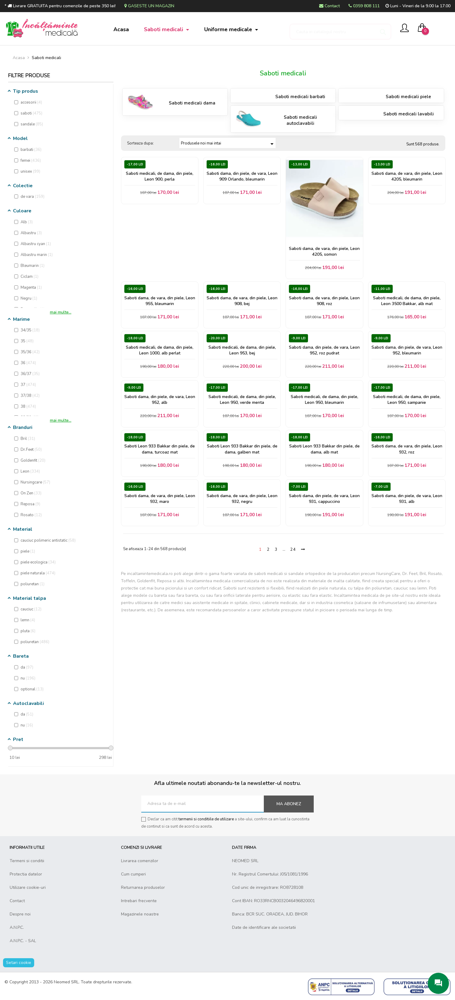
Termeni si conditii (27, 861)
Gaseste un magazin (149, 6)
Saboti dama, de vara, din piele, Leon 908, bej (242, 301)
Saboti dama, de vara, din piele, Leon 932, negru (242, 498)
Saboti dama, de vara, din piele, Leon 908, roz (324, 301)
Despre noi (20, 914)
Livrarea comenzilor (139, 861)
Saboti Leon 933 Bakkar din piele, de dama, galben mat (242, 449)
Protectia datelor (26, 874)
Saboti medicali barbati (300, 97)
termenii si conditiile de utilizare (206, 819)
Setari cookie (18, 962)
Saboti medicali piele (408, 97)
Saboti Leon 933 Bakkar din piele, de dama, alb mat (324, 449)
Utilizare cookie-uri (28, 887)
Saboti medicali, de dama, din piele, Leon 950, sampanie (406, 399)
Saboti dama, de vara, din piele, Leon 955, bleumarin (159, 301)
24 (293, 549)
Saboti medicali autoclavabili (300, 120)
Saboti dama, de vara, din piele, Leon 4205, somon (324, 251)
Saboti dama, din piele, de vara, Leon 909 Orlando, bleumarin (242, 176)
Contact (329, 6)
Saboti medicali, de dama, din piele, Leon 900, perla (159, 176)
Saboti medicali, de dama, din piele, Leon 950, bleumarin (324, 399)
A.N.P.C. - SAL (23, 941)
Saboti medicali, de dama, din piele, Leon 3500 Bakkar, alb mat (406, 301)
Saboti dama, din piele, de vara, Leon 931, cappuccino (324, 498)
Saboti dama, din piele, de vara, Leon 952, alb (159, 399)
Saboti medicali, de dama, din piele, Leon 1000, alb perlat (159, 350)
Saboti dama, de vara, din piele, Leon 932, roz (407, 449)
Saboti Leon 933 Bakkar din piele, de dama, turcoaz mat (159, 449)
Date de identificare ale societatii (264, 927)
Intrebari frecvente (139, 901)
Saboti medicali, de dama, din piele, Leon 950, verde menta (242, 399)
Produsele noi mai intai (228, 144)
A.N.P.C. (17, 927)
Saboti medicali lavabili (408, 114)
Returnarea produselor (143, 887)
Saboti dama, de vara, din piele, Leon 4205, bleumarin (407, 176)
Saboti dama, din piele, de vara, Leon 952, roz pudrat (324, 350)
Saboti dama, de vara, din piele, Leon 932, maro (159, 498)
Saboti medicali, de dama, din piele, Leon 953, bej (242, 350)
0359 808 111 (364, 6)
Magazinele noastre (140, 914)
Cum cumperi (133, 874)
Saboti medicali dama (192, 103)
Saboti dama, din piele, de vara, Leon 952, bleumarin (407, 350)
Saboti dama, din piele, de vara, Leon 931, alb (407, 498)
